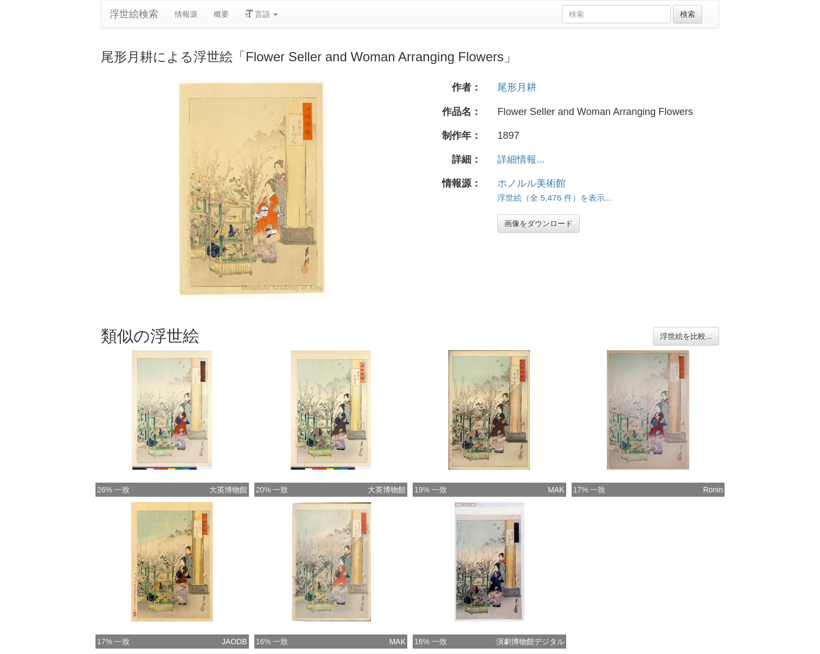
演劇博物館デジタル (530, 641)
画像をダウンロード (538, 223)
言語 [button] (261, 14)
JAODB (234, 641)
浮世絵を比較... (686, 336)
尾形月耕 (516, 87)
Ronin (713, 489)
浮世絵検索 (134, 14)
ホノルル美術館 (531, 183)
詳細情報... (520, 159)
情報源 (186, 14)
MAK (556, 489)
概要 (221, 14)
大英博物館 (228, 489)
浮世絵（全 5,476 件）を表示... (554, 197)
